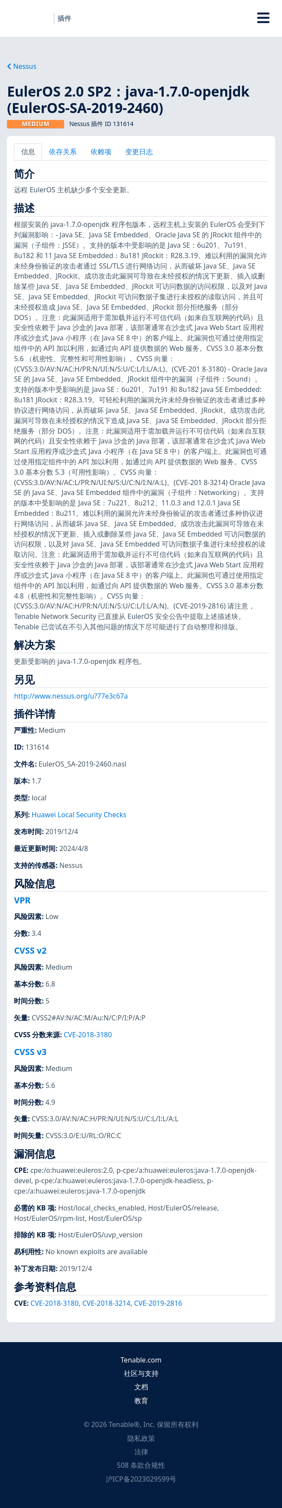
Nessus (21, 66)
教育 (141, 1400)
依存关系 (63, 151)
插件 (64, 18)
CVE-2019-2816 (158, 1303)
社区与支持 (141, 1373)
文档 (141, 1387)
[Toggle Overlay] (263, 18)
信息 (28, 151)
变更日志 (139, 151)
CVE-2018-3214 (106, 1303)
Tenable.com (140, 1360)
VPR (22, 900)
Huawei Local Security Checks (79, 814)
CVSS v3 (30, 1052)
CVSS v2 (30, 950)
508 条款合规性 (141, 1465)
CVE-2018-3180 (88, 1034)
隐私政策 (141, 1438)
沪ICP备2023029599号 (141, 1479)
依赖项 (101, 151)
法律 (141, 1451)
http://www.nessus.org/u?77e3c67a (71, 696)
